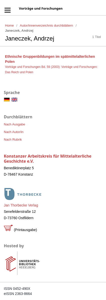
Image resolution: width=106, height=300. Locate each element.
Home (9, 25)
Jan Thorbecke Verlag (21, 205)
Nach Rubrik (13, 139)
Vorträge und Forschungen (41, 8)
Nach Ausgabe (14, 124)
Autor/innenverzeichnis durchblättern (46, 25)
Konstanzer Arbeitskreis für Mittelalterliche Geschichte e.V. (47, 158)
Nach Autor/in (13, 132)
